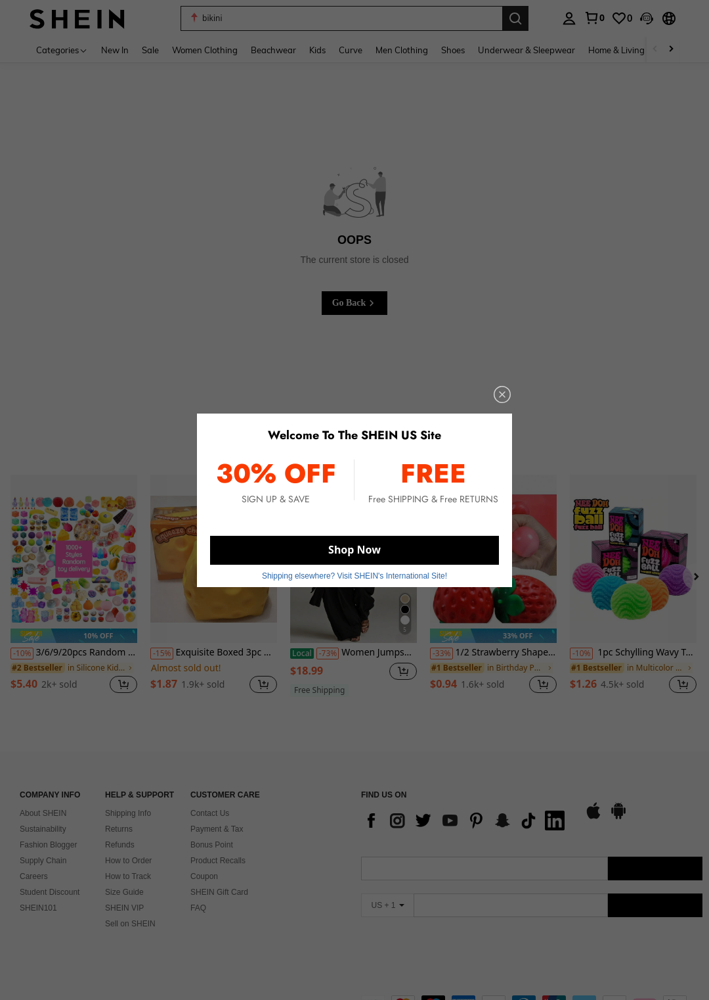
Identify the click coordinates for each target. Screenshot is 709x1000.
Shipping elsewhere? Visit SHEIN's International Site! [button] (354, 575)
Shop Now (354, 549)
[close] (502, 394)
